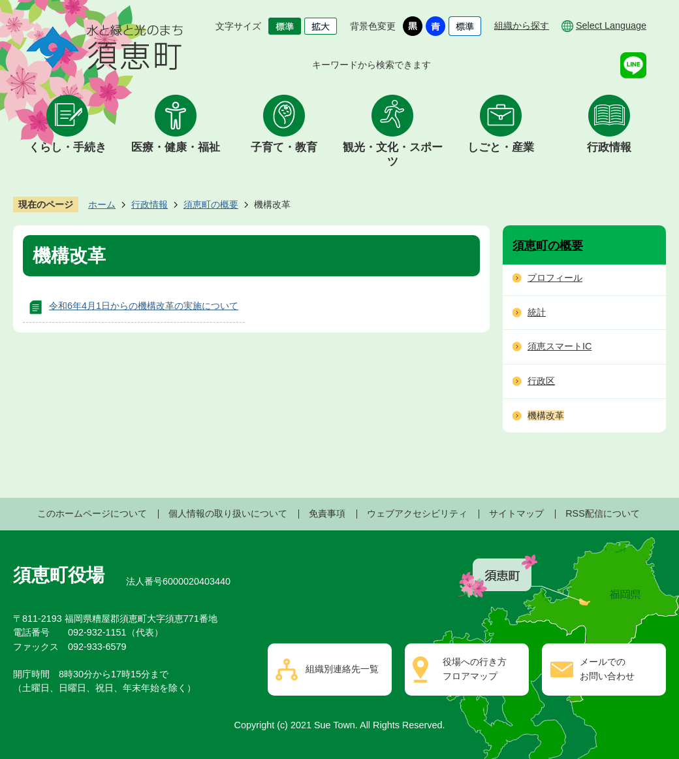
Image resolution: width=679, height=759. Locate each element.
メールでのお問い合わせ (607, 668)
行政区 (541, 381)
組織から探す (521, 25)
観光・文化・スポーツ (393, 154)
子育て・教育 (284, 147)
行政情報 (609, 147)
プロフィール (555, 277)
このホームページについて (92, 513)
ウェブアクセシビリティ (417, 513)
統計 (537, 312)
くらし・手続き (67, 147)
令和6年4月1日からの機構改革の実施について (143, 305)
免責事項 (327, 513)
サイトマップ (516, 513)
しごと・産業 (500, 147)
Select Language (611, 25)
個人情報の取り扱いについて (227, 513)
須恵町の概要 (210, 204)
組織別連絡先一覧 (342, 669)
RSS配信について (602, 513)
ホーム (102, 204)
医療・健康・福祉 (175, 147)
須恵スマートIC (560, 346)
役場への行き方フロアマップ (475, 668)
